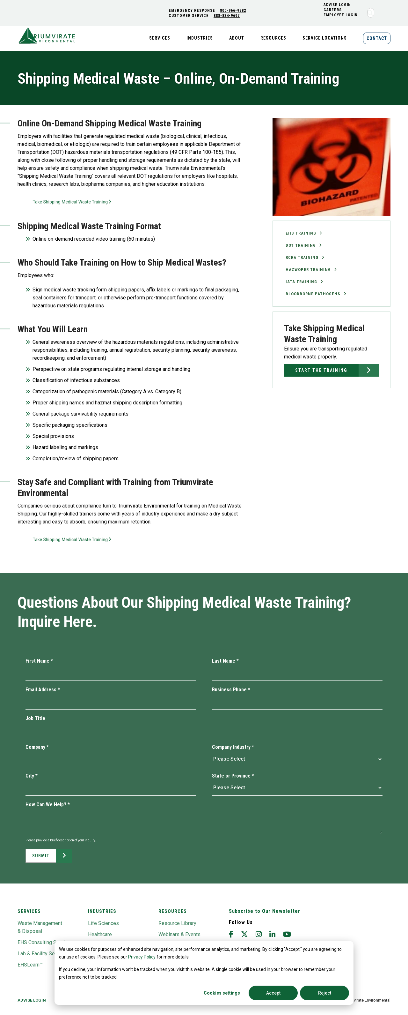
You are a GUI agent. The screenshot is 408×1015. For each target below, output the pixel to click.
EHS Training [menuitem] (301, 233)
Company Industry (233, 747)
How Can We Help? (48, 804)
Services (29, 911)
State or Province (233, 776)
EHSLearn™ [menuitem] (30, 965)
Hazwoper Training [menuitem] (308, 269)
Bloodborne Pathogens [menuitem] (313, 293)
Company (37, 747)
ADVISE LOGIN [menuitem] (338, 5)
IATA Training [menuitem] (301, 281)
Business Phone (231, 690)
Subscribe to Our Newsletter (264, 911)
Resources (172, 911)
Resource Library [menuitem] (177, 923)
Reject (324, 993)
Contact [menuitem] (377, 38)
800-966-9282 (234, 10)
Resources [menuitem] (273, 38)
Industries (102, 911)
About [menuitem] (236, 38)
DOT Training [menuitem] (301, 245)
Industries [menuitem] (199, 38)
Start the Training (321, 370)
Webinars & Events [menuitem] (179, 934)
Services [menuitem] (159, 38)
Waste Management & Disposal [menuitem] (40, 927)
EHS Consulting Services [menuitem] (45, 942)
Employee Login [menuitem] (341, 15)
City (32, 776)
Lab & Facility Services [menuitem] (43, 954)
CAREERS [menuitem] (333, 10)
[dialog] (204, 973)
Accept (273, 993)
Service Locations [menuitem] (324, 38)
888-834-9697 (227, 15)
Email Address (43, 690)
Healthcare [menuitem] (100, 934)
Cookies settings (222, 993)
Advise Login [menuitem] (32, 1000)
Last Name (225, 661)
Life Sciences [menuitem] (103, 923)
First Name (39, 661)
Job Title (35, 718)
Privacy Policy (142, 956)
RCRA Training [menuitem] (302, 257)
